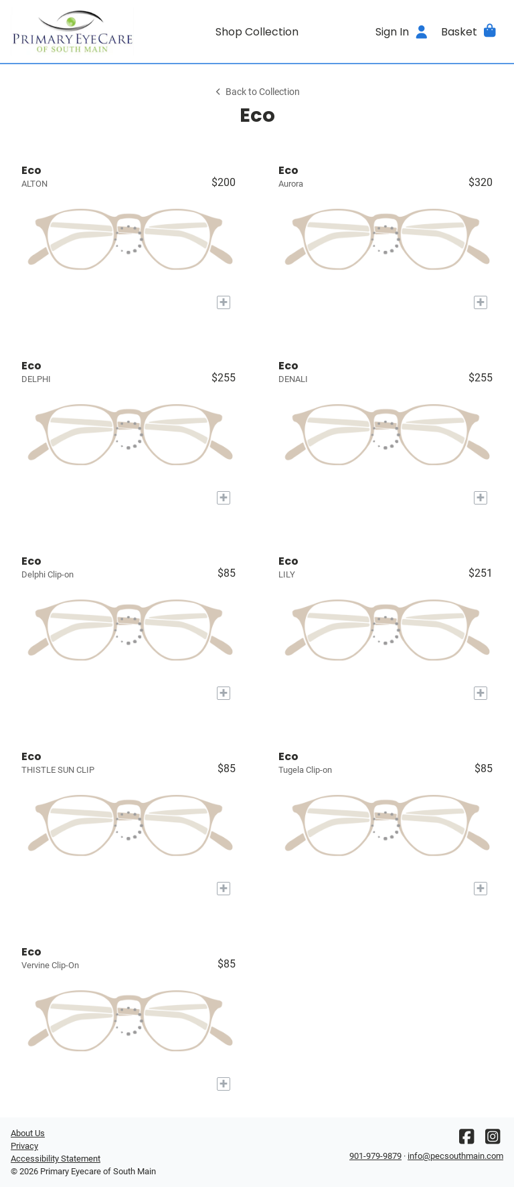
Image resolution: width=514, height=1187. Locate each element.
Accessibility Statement (55, 1159)
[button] (469, 31)
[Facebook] (466, 1140)
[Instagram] (492, 1140)
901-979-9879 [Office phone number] (375, 1156)
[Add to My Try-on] (223, 302)
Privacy (24, 1146)
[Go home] (72, 31)
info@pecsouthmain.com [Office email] (455, 1156)
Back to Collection (257, 92)
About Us (28, 1133)
